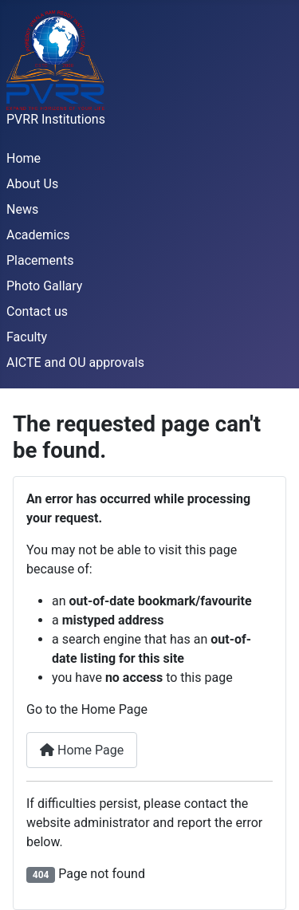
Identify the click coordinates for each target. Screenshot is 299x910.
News (22, 209)
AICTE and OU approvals (75, 362)
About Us (32, 183)
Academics (38, 234)
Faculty (26, 337)
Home (23, 158)
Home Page (82, 750)
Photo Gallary (44, 285)
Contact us (37, 311)
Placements (39, 260)
